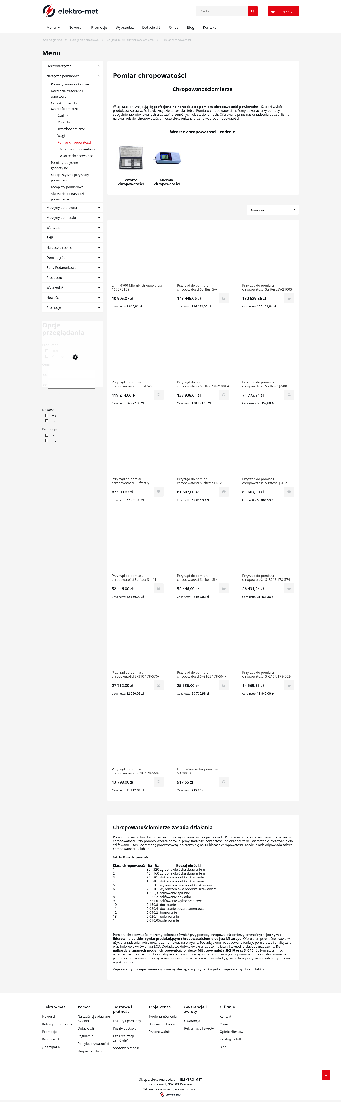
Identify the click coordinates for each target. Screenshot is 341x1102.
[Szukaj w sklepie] (228, 11)
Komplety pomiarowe (67, 187)
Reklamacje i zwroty (199, 1028)
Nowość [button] (48, 409)
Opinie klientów (231, 1031)
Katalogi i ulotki (231, 1039)
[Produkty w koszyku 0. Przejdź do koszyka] (283, 11)
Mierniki (63, 122)
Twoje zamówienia (163, 1016)
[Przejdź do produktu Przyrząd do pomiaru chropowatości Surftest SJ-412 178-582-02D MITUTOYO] (203, 447)
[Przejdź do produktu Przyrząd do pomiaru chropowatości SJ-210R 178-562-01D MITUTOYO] (268, 641)
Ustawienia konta (162, 1024)
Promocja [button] (49, 429)
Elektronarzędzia (59, 66)
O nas (224, 1024)
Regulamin (86, 1036)
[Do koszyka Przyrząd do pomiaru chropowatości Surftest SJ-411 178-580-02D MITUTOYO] (159, 588)
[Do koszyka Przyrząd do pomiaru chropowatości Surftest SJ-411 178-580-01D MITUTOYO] (224, 588)
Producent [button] (50, 345)
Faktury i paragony (127, 1021)
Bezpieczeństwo (90, 1051)
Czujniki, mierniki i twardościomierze (65, 106)
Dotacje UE (86, 1028)
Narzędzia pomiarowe (63, 76)
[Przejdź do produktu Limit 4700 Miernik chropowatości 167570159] (138, 254)
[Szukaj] (253, 11)
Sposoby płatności (126, 1048)
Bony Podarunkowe (61, 267)
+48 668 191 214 (185, 1089)
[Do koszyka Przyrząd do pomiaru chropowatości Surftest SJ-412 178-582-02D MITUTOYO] (224, 492)
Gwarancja (192, 1021)
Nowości (53, 297)
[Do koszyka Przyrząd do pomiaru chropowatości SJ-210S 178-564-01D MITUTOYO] (224, 685)
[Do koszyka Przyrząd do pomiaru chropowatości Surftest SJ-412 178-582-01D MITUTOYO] (289, 492)
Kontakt (225, 1016)
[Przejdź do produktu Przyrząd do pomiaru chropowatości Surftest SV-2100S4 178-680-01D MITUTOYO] (268, 254)
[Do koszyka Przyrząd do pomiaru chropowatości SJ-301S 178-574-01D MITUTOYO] (289, 588)
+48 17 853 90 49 (159, 1089)
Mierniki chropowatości (77, 149)
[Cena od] (71, 374)
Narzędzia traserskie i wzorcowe (67, 94)
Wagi (61, 135)
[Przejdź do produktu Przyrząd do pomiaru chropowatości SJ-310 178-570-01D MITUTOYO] (138, 641)
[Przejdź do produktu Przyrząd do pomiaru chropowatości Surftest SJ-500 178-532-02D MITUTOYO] (138, 447)
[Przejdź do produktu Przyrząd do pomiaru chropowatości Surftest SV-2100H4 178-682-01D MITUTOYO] (203, 351)
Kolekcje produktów (57, 1024)
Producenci (55, 277)
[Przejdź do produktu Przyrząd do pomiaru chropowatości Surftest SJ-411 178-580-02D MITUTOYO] (138, 544)
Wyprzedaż (55, 287)
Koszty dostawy (124, 1028)
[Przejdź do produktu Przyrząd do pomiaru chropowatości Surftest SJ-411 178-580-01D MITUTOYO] (203, 544)
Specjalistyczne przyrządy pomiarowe (70, 177)
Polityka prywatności (93, 1043)
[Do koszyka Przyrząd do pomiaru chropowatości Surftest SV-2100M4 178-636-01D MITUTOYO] (159, 395)
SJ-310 (249, 950)
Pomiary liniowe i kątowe (70, 84)
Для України (51, 1047)
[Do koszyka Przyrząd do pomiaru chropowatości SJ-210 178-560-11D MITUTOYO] (159, 782)
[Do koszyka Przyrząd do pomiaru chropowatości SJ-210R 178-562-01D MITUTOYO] (289, 685)
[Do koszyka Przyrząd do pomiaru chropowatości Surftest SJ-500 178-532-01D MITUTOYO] (289, 395)
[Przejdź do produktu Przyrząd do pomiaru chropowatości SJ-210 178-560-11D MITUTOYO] (138, 738)
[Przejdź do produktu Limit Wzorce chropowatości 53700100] (203, 738)
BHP (50, 237)
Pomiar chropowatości (74, 142)
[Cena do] (71, 384)
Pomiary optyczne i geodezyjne (65, 165)
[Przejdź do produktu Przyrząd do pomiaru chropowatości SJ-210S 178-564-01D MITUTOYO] (203, 641)
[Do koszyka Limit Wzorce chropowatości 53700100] (224, 782)
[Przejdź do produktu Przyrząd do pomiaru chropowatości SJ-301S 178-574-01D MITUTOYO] (268, 544)
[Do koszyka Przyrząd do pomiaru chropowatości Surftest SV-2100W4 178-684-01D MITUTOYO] (224, 298)
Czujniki (63, 115)
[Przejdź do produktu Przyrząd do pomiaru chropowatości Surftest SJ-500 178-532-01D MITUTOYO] (268, 351)
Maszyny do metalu (61, 217)
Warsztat (53, 227)
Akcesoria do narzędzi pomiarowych (67, 196)
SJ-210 (230, 950)
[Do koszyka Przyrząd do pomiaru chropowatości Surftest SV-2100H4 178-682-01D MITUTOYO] (224, 395)
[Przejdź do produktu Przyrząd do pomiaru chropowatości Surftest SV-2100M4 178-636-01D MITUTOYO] (138, 351)
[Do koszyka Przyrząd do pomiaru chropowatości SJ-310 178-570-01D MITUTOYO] (159, 685)
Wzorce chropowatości (77, 156)
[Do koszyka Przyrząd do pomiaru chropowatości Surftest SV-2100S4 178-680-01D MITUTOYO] (289, 298)
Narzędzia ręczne (59, 247)
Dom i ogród (56, 257)
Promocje (54, 307)
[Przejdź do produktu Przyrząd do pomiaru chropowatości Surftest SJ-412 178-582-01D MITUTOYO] (268, 447)
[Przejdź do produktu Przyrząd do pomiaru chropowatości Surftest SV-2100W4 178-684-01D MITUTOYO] (203, 254)
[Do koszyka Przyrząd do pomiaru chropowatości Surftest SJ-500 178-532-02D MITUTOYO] (159, 492)
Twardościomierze (71, 129)
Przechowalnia (159, 1031)
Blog (223, 1047)
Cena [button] (46, 364)
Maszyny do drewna (62, 207)
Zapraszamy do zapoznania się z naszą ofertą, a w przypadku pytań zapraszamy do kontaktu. (189, 969)
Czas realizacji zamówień (123, 1038)
